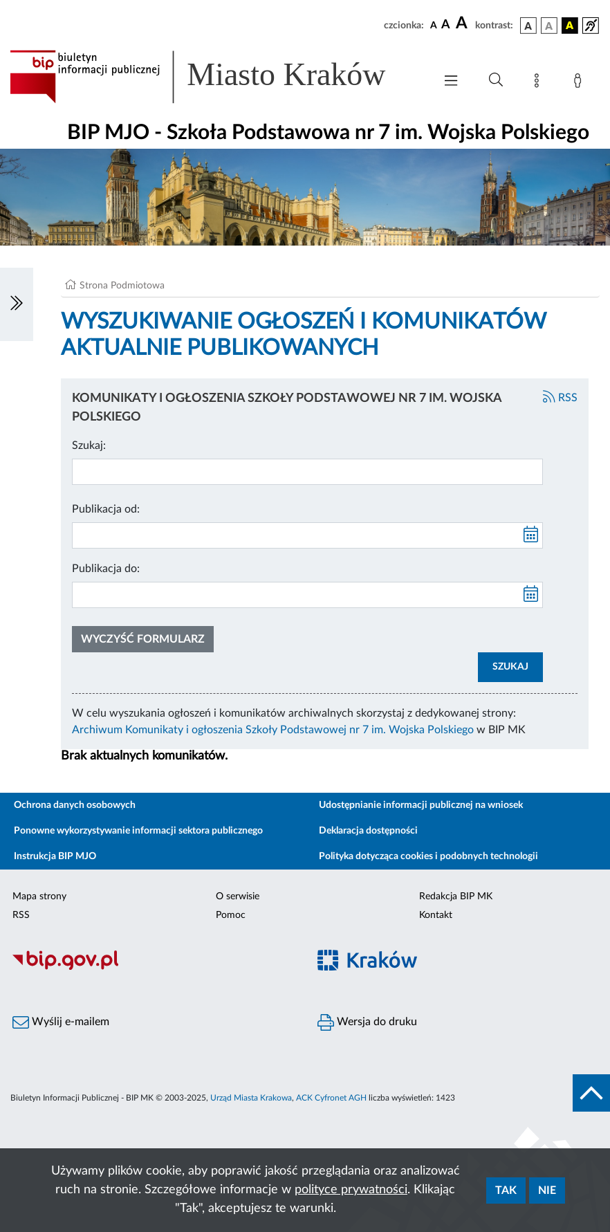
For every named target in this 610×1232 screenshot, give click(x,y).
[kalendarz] (531, 535)
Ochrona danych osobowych (75, 805)
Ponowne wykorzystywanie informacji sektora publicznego (138, 831)
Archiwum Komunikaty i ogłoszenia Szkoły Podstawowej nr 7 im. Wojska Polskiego (273, 729)
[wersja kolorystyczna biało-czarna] (549, 26)
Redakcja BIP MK (455, 896)
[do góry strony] (591, 1093)
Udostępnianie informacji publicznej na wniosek (421, 805)
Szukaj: (89, 445)
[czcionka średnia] (446, 25)
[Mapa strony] (539, 83)
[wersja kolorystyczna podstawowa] (528, 26)
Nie (547, 1190)
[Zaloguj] (580, 83)
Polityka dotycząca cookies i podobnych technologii (428, 856)
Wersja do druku (367, 1022)
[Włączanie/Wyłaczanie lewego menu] (16, 304)
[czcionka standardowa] (433, 25)
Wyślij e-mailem (60, 1022)
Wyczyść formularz (143, 639)
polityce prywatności (351, 1190)
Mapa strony (39, 896)
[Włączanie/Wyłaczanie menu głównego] (451, 82)
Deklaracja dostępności (368, 831)
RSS (560, 397)
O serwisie (237, 896)
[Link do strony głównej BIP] (215, 76)
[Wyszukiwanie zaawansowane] (496, 80)
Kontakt (435, 915)
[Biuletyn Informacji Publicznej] (152, 968)
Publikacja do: (106, 568)
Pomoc (231, 915)
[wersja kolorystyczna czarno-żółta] (570, 26)
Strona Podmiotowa (122, 286)
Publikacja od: (106, 509)
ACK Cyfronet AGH (331, 1098)
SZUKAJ (510, 667)
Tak (506, 1190)
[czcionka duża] (463, 23)
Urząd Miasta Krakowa (251, 1098)
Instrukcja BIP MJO (55, 856)
